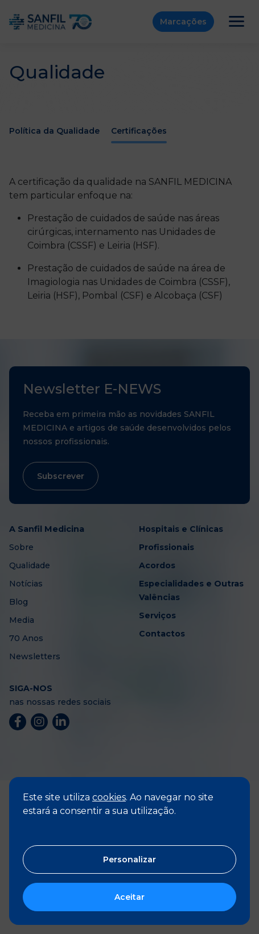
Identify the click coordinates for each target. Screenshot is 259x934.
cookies (109, 797)
